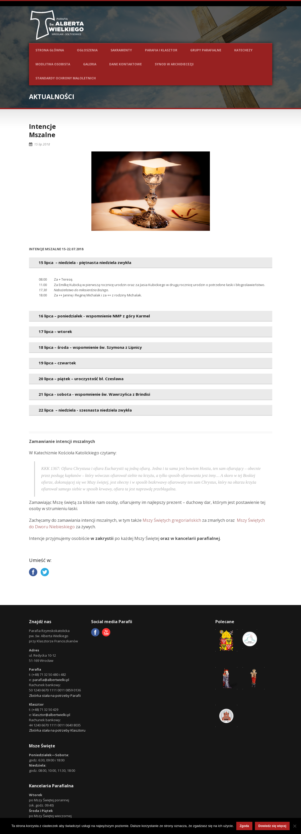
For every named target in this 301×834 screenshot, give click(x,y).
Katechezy (243, 50)
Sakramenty (121, 50)
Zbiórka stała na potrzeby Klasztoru (57, 730)
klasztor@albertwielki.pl (51, 714)
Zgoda (244, 826)
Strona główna (49, 50)
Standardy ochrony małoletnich (65, 78)
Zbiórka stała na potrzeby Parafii (55, 695)
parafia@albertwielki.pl (51, 679)
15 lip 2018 (42, 144)
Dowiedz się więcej (272, 826)
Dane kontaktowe (125, 64)
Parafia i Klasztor (161, 50)
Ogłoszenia (87, 50)
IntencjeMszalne (42, 130)
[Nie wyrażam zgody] (294, 826)
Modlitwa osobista (52, 64)
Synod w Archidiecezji (174, 64)
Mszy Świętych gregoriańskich (172, 520)
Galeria (89, 64)
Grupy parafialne (205, 50)
